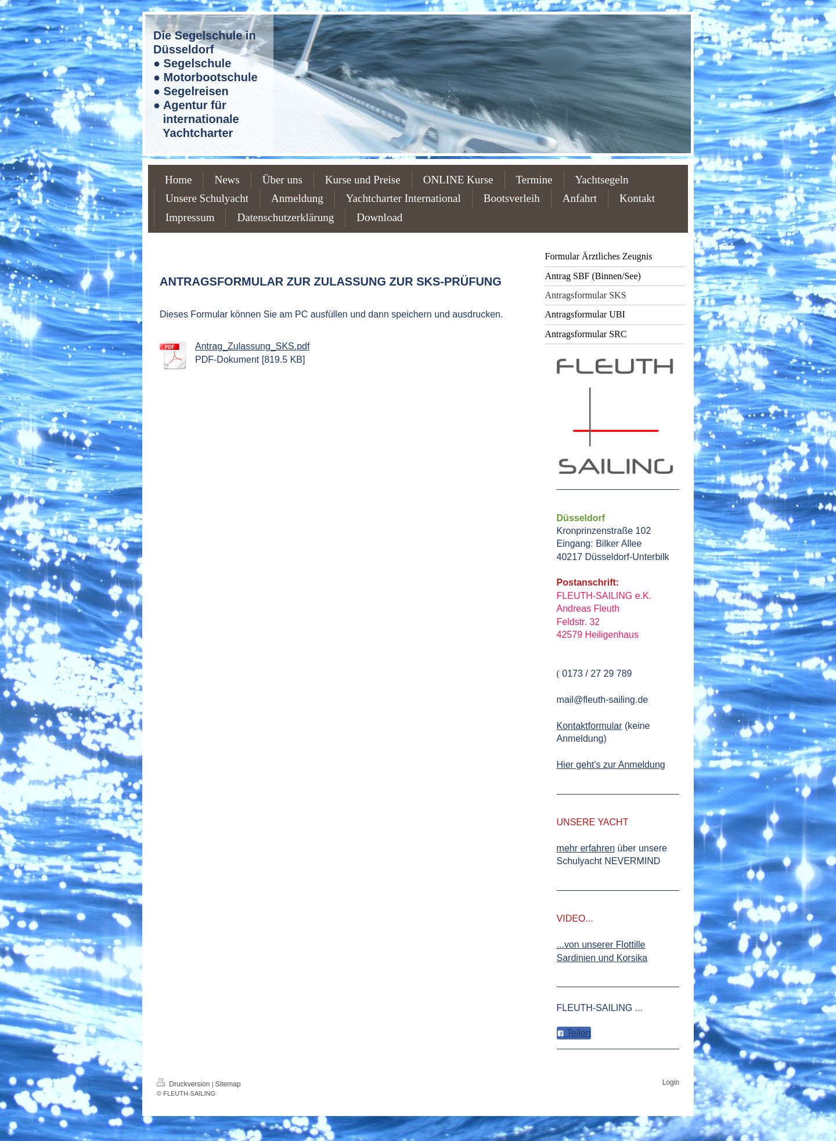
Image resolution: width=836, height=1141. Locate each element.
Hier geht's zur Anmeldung (611, 765)
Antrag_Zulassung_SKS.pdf (252, 346)
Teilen (574, 1033)
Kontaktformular (589, 726)
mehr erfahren (586, 848)
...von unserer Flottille (601, 944)
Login (670, 1082)
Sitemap (228, 1084)
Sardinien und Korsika (602, 958)
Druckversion (184, 1084)
